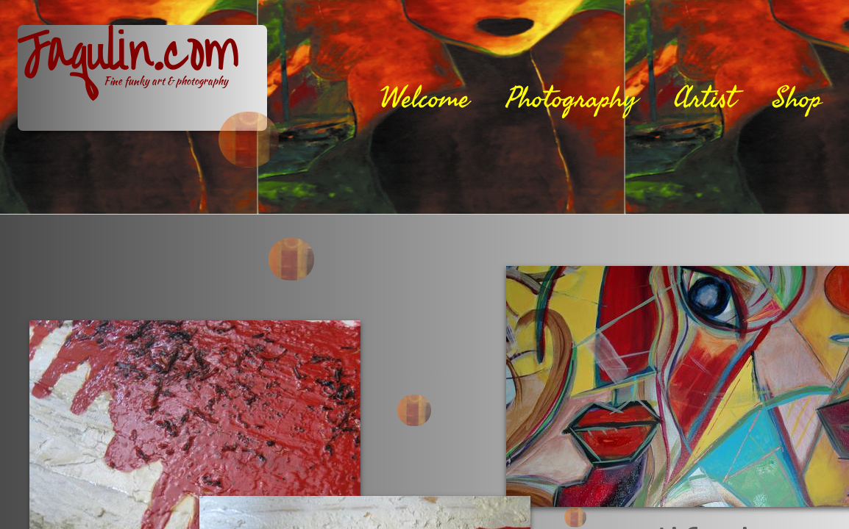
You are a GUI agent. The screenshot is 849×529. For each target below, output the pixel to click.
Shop (797, 98)
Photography (571, 98)
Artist (705, 98)
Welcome (424, 98)
